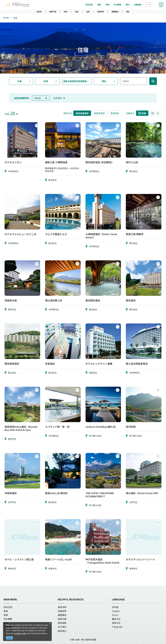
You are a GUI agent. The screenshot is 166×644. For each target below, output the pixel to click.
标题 (142, 113)
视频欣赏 (100, 11)
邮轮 (127, 11)
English (116, 611)
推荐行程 (52, 11)
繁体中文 (116, 618)
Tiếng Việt (117, 626)
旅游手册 (62, 618)
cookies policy (20, 633)
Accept (9, 638)
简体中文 (116, 622)
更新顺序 (114, 113)
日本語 (115, 607)
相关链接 (62, 622)
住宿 (87, 11)
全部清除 (59, 98)
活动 (76, 11)
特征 (104, 81)
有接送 (40, 98)
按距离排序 (99, 113)
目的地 (39, 11)
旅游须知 (62, 607)
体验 (65, 11)
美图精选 (115, 11)
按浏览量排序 (82, 113)
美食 (6, 611)
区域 (46, 81)
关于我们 (62, 626)
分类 (19, 81)
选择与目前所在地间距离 (75, 81)
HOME (6, 17)
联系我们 (62, 630)
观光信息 (8, 607)
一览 (155, 113)
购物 (6, 614)
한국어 (115, 614)
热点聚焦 (8, 618)
